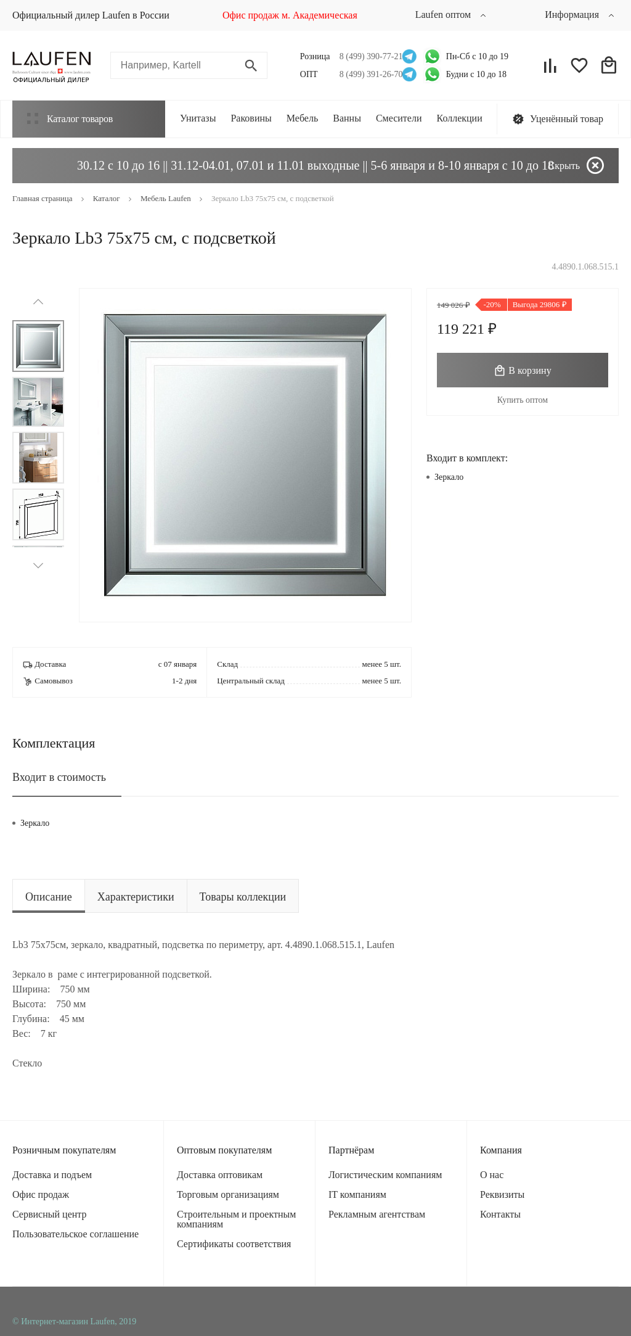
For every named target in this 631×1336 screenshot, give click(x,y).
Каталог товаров (70, 118)
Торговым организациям (228, 1194)
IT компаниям (357, 1194)
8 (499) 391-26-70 (368, 74)
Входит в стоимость (59, 777)
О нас (491, 1174)
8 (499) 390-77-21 (368, 56)
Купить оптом (522, 400)
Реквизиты (502, 1194)
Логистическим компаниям (385, 1174)
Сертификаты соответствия (234, 1244)
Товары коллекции (243, 897)
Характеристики (135, 897)
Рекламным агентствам (376, 1214)
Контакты (500, 1214)
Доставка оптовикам (220, 1174)
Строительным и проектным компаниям (236, 1219)
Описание (48, 897)
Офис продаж (40, 1194)
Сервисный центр (49, 1214)
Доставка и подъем (52, 1174)
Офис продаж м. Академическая (289, 15)
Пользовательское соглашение (75, 1234)
